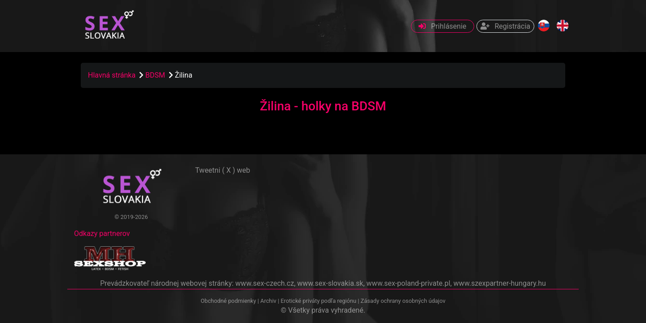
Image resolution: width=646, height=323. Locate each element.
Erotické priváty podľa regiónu (318, 300)
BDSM (156, 75)
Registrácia (505, 26)
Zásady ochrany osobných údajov (403, 300)
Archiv (268, 300)
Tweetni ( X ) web (222, 170)
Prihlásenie (443, 26)
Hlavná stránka (111, 75)
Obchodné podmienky (229, 300)
